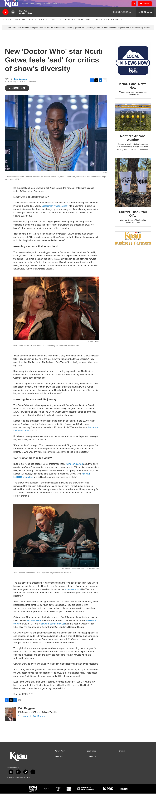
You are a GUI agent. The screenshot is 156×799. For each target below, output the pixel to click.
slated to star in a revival (53, 629)
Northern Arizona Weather (133, 143)
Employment (91, 756)
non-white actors (73, 595)
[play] (5, 17)
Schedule (7, 25)
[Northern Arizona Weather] (133, 122)
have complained (74, 469)
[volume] (13, 17)
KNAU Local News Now (132, 91)
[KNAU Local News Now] (133, 66)
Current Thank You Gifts (133, 219)
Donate (147, 6)
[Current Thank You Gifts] (133, 188)
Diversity (122, 756)
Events (43, 25)
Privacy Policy (60, 756)
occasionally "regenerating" (54, 211)
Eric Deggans (21, 84)
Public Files (59, 762)
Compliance (84, 25)
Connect (68, 25)
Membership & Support (108, 25)
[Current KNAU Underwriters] (133, 243)
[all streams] (145, 17)
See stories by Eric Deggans (32, 721)
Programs (20, 25)
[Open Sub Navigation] (36, 25)
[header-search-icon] (135, 6)
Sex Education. (34, 626)
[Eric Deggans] (10, 719)
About (55, 25)
